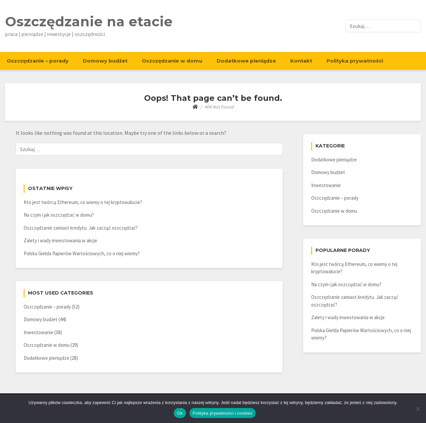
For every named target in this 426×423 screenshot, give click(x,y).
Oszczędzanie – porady (38, 61)
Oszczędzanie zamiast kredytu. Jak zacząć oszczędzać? (81, 228)
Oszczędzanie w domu (172, 61)
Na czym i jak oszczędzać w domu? (59, 215)
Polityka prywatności (354, 61)
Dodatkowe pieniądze (246, 61)
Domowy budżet (105, 61)
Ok (180, 413)
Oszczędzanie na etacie (89, 21)
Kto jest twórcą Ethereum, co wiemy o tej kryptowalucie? (83, 202)
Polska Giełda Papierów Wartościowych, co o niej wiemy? (82, 253)
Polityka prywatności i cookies (222, 413)
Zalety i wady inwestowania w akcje (60, 240)
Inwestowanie (38, 332)
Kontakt (301, 61)
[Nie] (417, 408)
